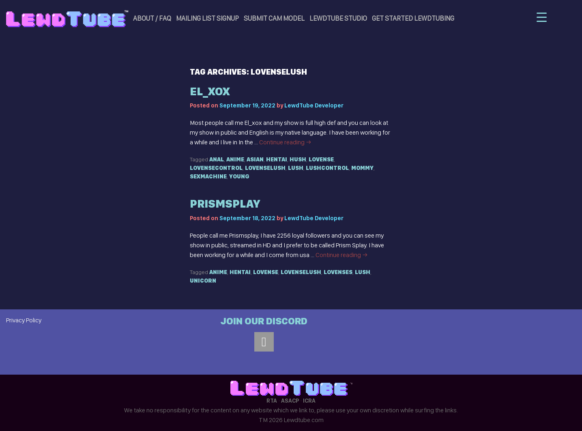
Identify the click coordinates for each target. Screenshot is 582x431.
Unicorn (203, 280)
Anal (216, 159)
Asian (255, 159)
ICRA (309, 400)
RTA (271, 400)
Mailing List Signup (207, 18)
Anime (235, 159)
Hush (298, 159)
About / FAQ (152, 18)
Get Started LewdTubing (413, 18)
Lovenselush (265, 168)
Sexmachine (208, 176)
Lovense (321, 159)
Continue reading (285, 142)
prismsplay (225, 203)
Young (239, 176)
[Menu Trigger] (541, 17)
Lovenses (338, 272)
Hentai (276, 159)
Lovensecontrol (216, 168)
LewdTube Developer (314, 105)
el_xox (210, 91)
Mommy (362, 168)
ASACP (290, 400)
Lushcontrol (327, 168)
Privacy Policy (23, 320)
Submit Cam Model (274, 18)
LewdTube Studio (338, 18)
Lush (295, 168)
